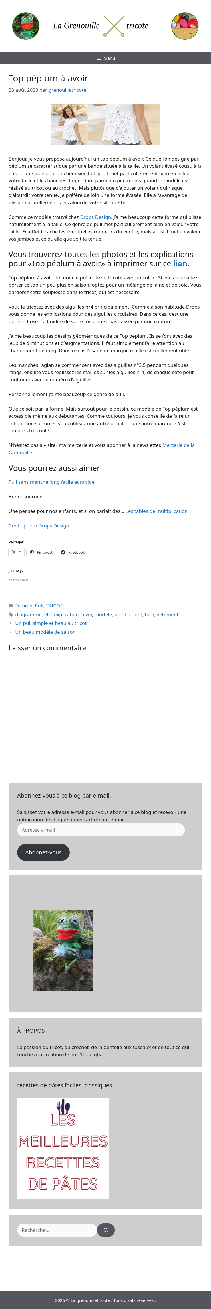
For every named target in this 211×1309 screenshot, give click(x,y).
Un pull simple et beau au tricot (51, 623)
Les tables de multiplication (157, 511)
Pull (39, 605)
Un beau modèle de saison (45, 632)
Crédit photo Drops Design (39, 525)
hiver (86, 614)
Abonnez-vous (43, 852)
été (47, 614)
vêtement (167, 614)
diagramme (28, 614)
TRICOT (54, 605)
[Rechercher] (106, 1230)
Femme (23, 605)
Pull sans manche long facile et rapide (52, 482)
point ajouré (128, 614)
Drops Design (95, 217)
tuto (149, 614)
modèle (103, 614)
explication (66, 614)
